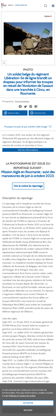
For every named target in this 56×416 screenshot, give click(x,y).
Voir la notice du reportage (28, 189)
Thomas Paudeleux (22, 101)
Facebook (17, 325)
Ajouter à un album (11, 113)
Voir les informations (28, 153)
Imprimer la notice (38, 113)
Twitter (24, 325)
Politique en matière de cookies (22, 399)
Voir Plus (28, 256)
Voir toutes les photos (28, 311)
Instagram (38, 325)
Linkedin (31, 325)
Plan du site (28, 384)
